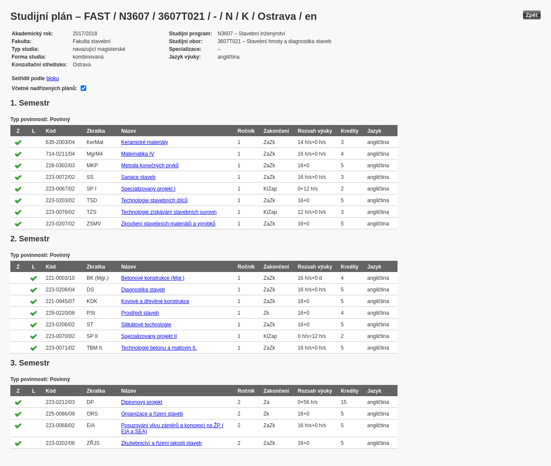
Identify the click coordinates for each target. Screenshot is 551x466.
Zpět (532, 15)
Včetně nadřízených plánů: (44, 88)
